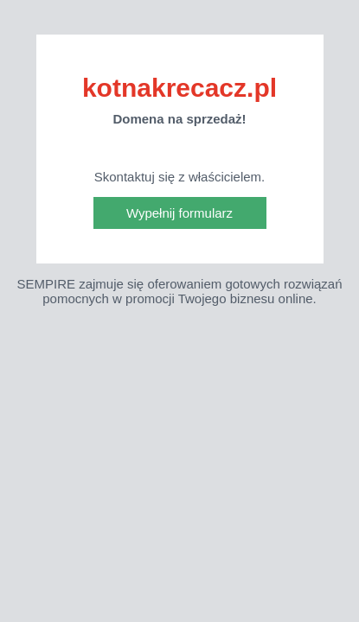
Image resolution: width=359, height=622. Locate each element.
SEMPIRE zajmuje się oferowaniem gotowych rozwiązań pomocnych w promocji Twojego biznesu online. (180, 291)
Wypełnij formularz (179, 213)
